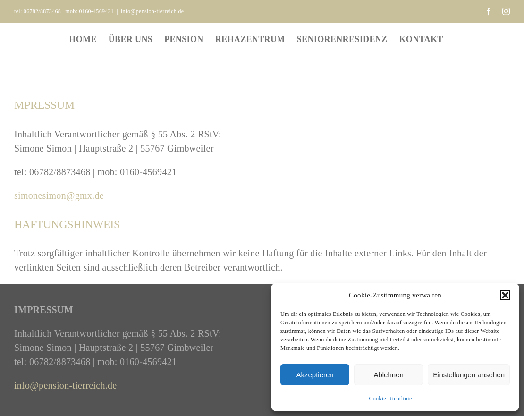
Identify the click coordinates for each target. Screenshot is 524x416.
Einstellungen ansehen (469, 375)
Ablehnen (388, 375)
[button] (505, 295)
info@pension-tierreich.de (152, 11)
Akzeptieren (314, 375)
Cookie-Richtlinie (390, 398)
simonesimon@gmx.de (59, 195)
